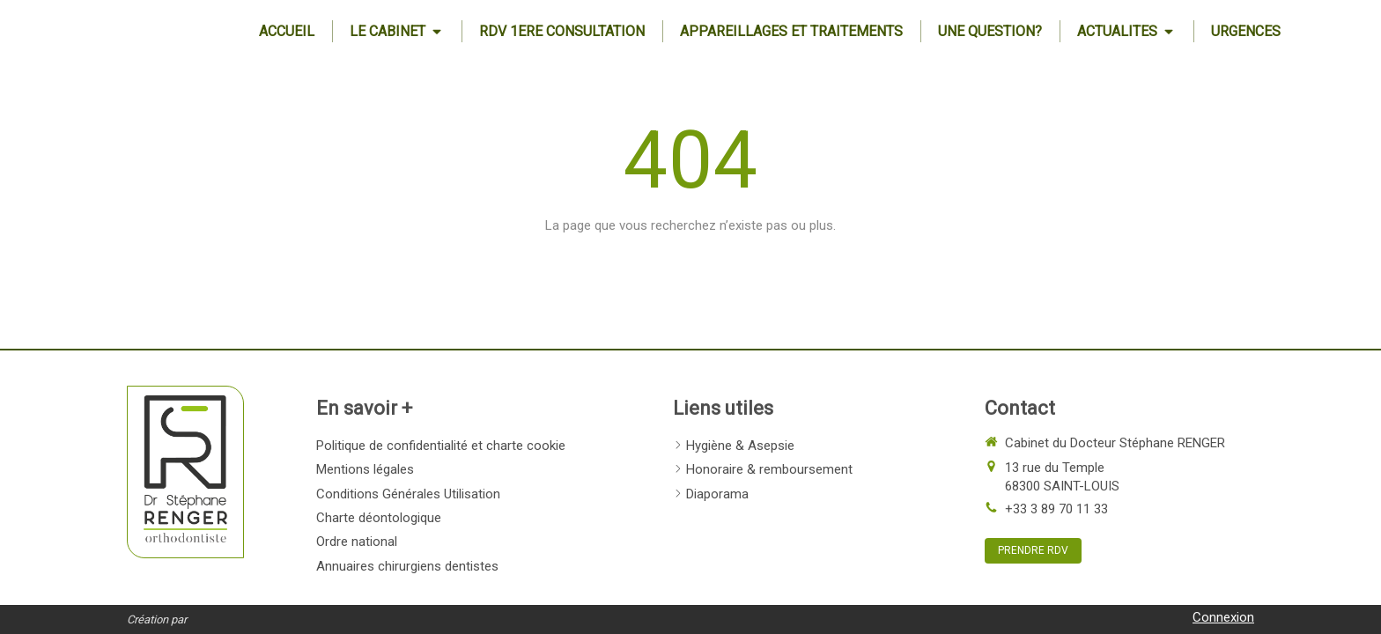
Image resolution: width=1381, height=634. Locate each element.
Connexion (1223, 617)
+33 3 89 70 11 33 (1056, 509)
